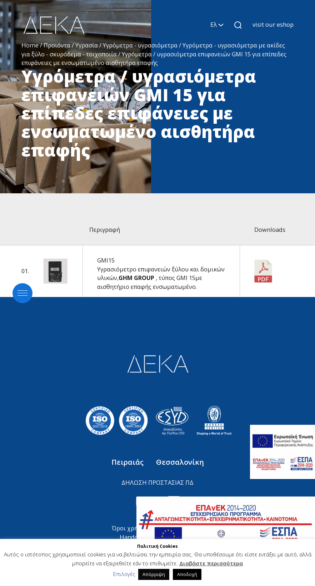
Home (30, 45)
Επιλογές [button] (124, 573)
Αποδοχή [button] (187, 574)
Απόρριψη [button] (153, 574)
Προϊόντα (57, 45)
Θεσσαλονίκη (180, 462)
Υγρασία (86, 45)
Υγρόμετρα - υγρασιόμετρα (140, 45)
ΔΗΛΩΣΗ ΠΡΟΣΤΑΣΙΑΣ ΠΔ (157, 482)
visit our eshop (273, 24)
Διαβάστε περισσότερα (211, 563)
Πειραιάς (128, 462)
